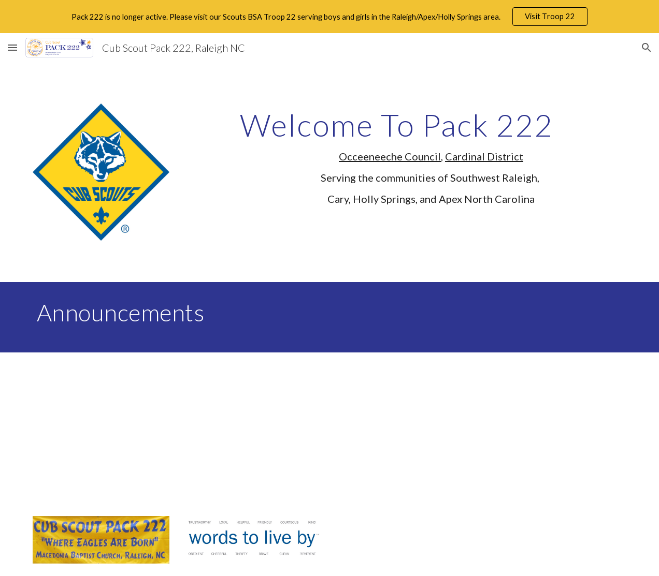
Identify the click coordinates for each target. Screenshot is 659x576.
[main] (431, 161)
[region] (329, 16)
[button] (12, 47)
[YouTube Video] (152, 428)
